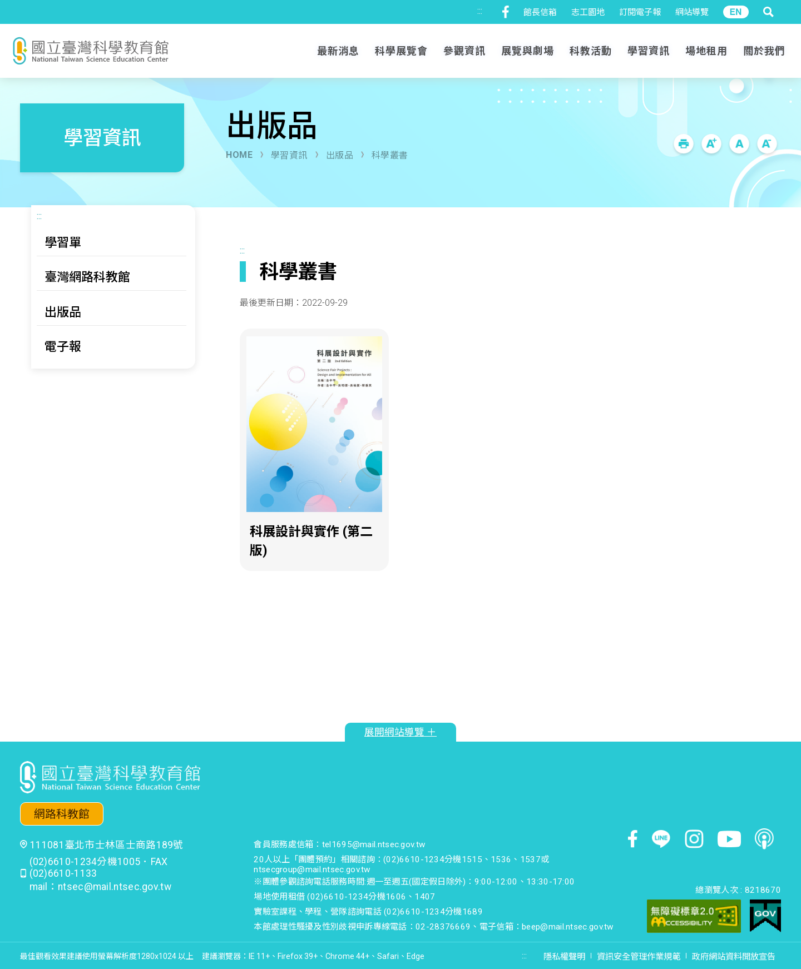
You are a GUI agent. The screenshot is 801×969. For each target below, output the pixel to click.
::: (479, 11)
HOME (239, 155)
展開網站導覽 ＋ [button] (400, 732)
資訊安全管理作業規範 (638, 957)
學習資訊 (289, 155)
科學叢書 (390, 155)
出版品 (340, 155)
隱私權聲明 (564, 957)
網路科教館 (62, 814)
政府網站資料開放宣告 (733, 957)
